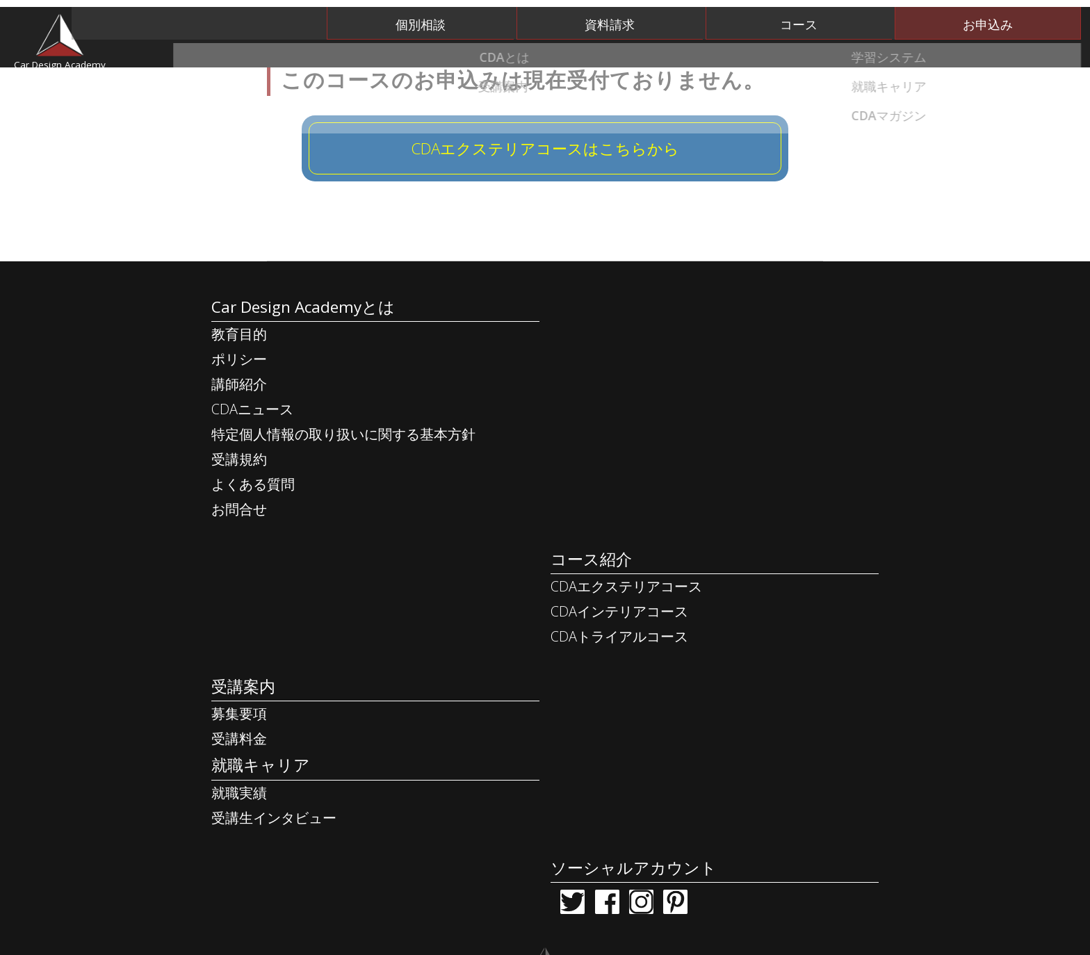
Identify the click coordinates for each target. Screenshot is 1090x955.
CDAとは (411, 55)
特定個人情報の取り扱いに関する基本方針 (343, 504)
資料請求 (708, 17)
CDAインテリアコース (683, 429)
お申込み (1004, 17)
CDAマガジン (1001, 55)
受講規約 (239, 529)
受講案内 (705, 55)
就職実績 (239, 741)
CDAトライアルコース (683, 454)
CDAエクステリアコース (690, 404)
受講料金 (239, 684)
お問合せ (239, 579)
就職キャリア (853, 55)
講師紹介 (239, 454)
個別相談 (560, 17)
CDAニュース (252, 479)
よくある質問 (253, 554)
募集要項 (239, 659)
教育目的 (239, 404)
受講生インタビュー (273, 766)
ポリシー (239, 429)
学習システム (558, 55)
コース (856, 17)
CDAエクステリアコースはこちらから (545, 204)
